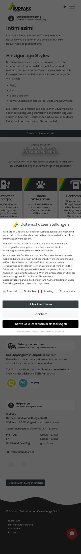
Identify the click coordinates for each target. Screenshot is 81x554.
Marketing (45, 291)
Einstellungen (10, 283)
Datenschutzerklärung (15, 279)
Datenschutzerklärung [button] (42, 331)
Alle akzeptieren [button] (40, 304)
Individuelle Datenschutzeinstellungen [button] (40, 323)
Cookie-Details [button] (23, 331)
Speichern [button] (40, 314)
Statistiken (28, 291)
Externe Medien (66, 291)
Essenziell (10, 291)
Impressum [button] (58, 331)
